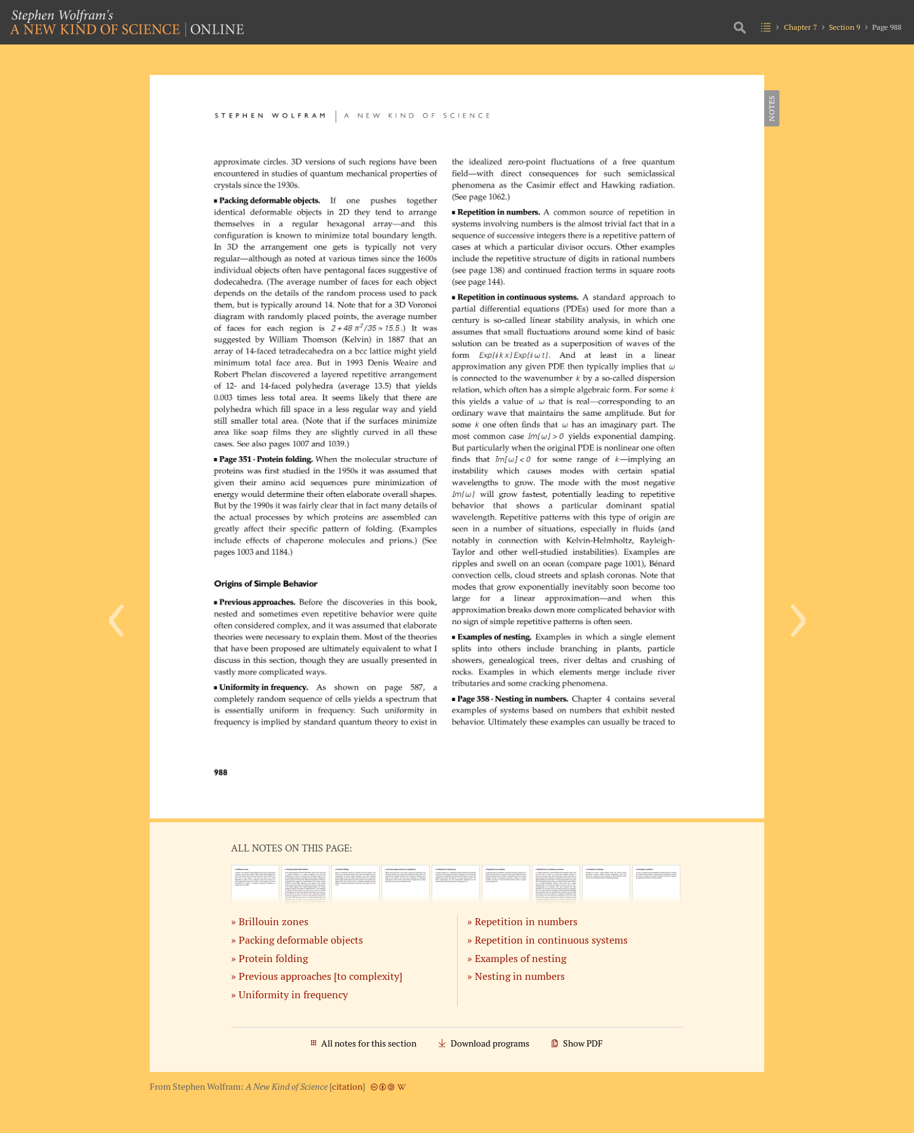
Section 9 (844, 27)
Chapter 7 (800, 27)
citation (347, 1086)
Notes (771, 108)
